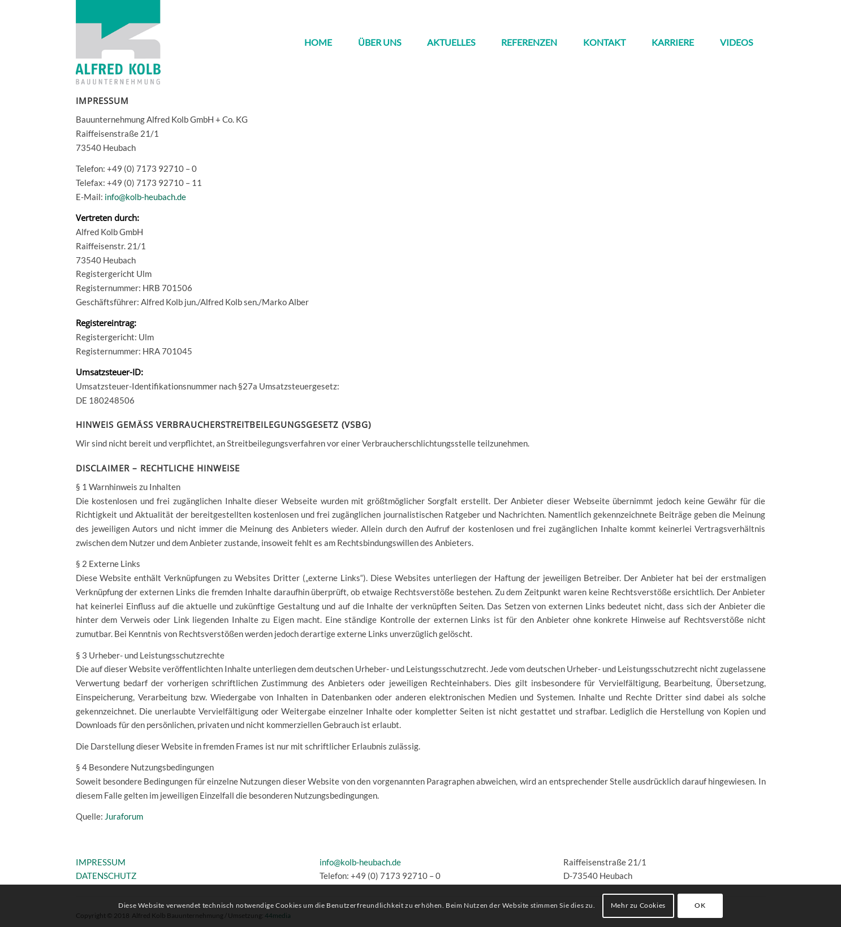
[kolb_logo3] (118, 42)
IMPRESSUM (101, 862)
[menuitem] (318, 42)
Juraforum (124, 816)
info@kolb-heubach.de (145, 197)
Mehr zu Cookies (638, 905)
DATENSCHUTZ (106, 875)
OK (700, 905)
